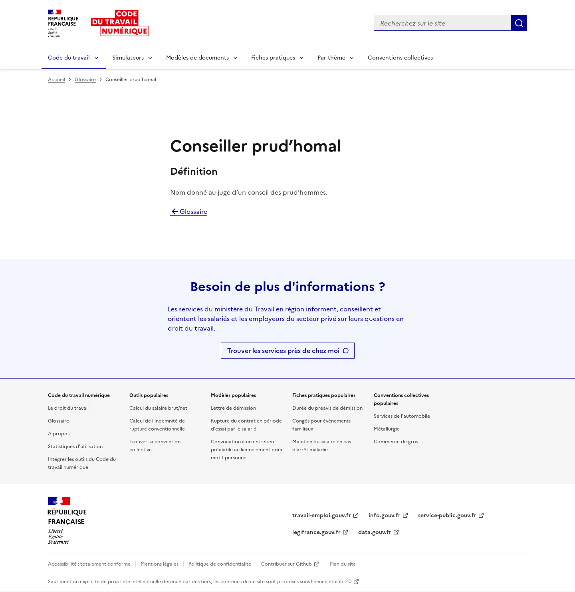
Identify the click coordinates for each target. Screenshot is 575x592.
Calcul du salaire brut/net (158, 408)
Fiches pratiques (273, 58)
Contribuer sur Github (286, 564)
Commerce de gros (396, 441)
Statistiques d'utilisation (75, 446)
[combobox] (442, 23)
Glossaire (85, 79)
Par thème (331, 58)
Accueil (56, 79)
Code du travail (69, 58)
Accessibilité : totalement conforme (89, 564)
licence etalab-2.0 (331, 581)
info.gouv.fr (385, 515)
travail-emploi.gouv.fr (321, 515)
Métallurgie (387, 429)
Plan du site (343, 564)
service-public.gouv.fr (447, 515)
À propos (58, 433)
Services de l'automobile (402, 416)
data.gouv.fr (374, 532)
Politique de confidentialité (219, 564)
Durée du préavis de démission (327, 408)
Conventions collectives (400, 58)
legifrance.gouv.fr (316, 532)
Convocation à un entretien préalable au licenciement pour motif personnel (247, 449)
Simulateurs (128, 58)
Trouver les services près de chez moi (283, 350)
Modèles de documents (197, 58)
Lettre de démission (233, 408)
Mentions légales (159, 564)
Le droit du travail (68, 408)
